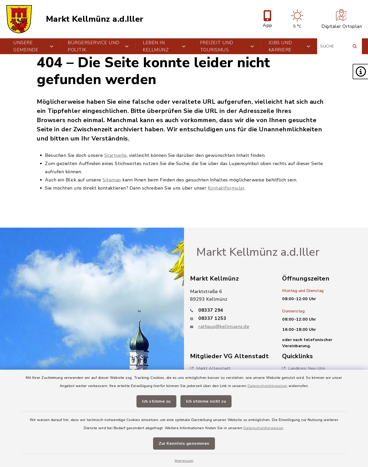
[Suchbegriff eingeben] (339, 46)
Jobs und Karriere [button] (289, 46)
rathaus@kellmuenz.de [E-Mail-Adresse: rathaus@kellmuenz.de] (223, 326)
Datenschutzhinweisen (268, 385)
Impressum (184, 460)
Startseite (115, 155)
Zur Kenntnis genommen (184, 443)
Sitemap (111, 180)
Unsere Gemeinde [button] (33, 46)
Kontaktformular (226, 188)
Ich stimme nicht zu (206, 401)
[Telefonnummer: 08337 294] (230, 310)
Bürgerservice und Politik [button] (98, 46)
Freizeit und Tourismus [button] (227, 46)
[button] (360, 71)
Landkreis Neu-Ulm (303, 368)
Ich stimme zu (156, 401)
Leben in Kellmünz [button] (164, 46)
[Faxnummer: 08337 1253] (230, 318)
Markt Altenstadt (210, 368)
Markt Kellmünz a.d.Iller (95, 19)
